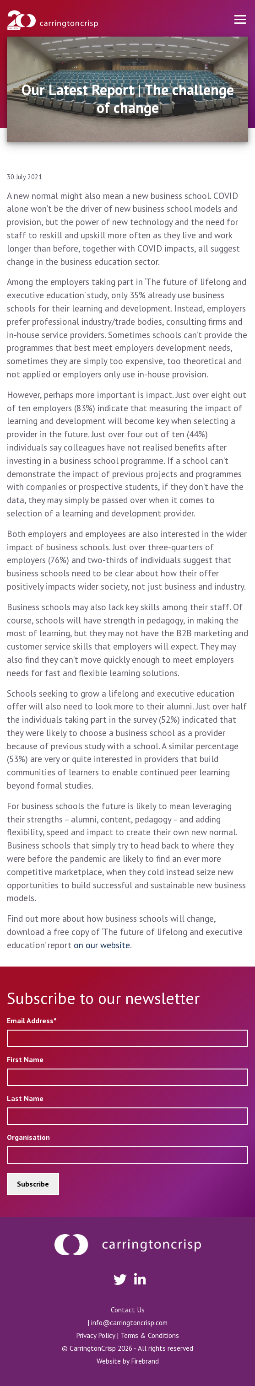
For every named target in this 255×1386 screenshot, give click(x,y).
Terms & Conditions (149, 1335)
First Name (25, 1059)
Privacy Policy (95, 1335)
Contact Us (128, 1309)
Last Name (25, 1098)
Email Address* (32, 1020)
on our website (102, 945)
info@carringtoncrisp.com (129, 1322)
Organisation (28, 1137)
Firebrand (145, 1360)
